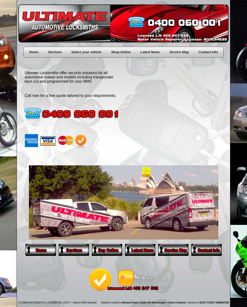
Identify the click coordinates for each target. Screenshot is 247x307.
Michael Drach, (130, 302)
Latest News (150, 52)
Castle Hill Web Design (152, 302)
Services (55, 52)
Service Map (179, 52)
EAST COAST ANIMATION (214, 302)
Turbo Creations (177, 302)
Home (33, 52)
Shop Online (120, 52)
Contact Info (208, 52)
